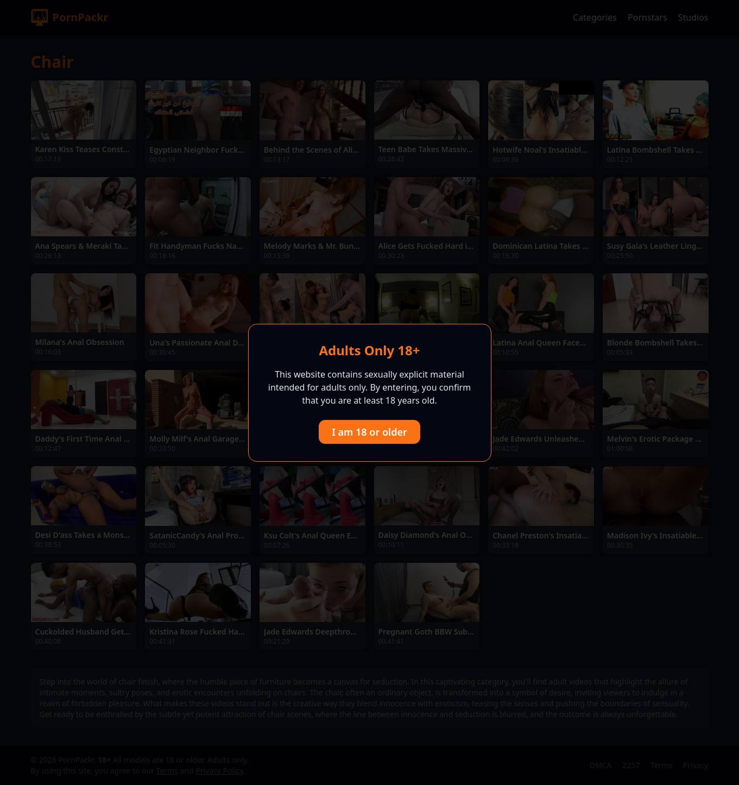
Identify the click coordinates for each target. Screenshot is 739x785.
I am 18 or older (369, 431)
